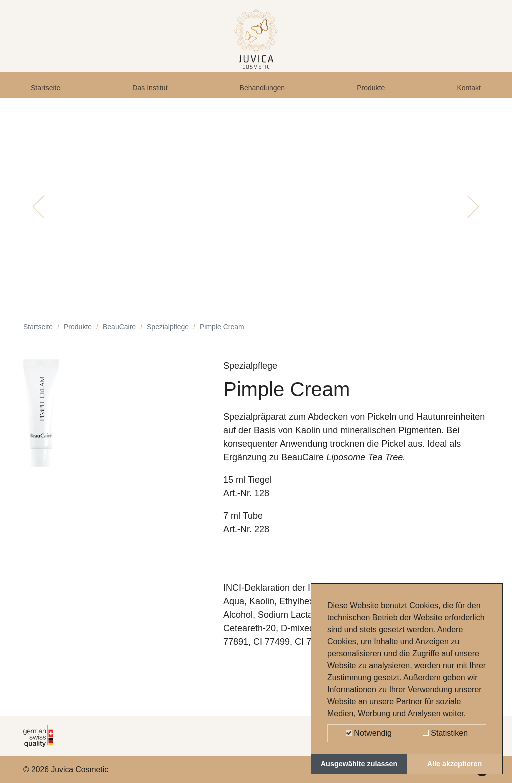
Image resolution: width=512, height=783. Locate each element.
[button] (38, 220)
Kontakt (465, 96)
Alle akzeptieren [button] (455, 764)
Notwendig (369, 733)
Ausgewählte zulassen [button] (359, 764)
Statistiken (445, 733)
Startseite (50, 96)
